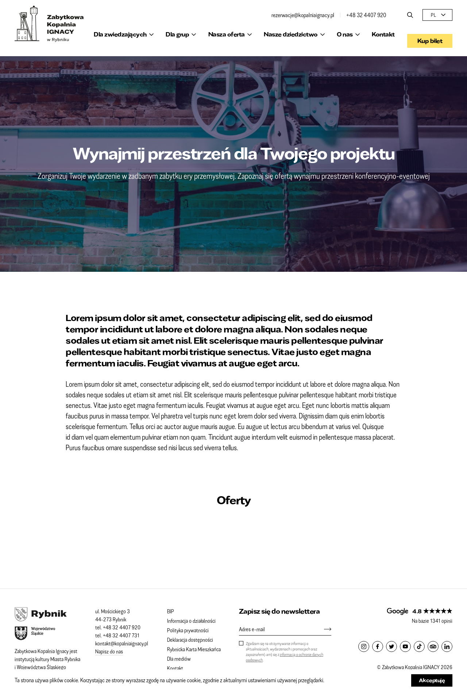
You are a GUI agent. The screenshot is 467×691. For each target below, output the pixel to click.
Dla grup (177, 34)
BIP (170, 611)
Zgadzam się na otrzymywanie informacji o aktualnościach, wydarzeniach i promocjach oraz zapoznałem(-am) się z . (284, 651)
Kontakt (383, 34)
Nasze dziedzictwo (291, 34)
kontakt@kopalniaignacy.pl (121, 643)
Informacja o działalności (191, 620)
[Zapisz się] (324, 629)
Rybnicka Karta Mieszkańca (194, 649)
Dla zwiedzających (120, 34)
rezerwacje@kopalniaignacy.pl (302, 15)
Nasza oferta (226, 34)
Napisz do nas (109, 651)
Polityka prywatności (188, 630)
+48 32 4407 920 (366, 15)
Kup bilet (430, 34)
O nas (345, 34)
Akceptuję (432, 680)
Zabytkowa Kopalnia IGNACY (49, 23)
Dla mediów (179, 658)
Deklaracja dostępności (190, 639)
